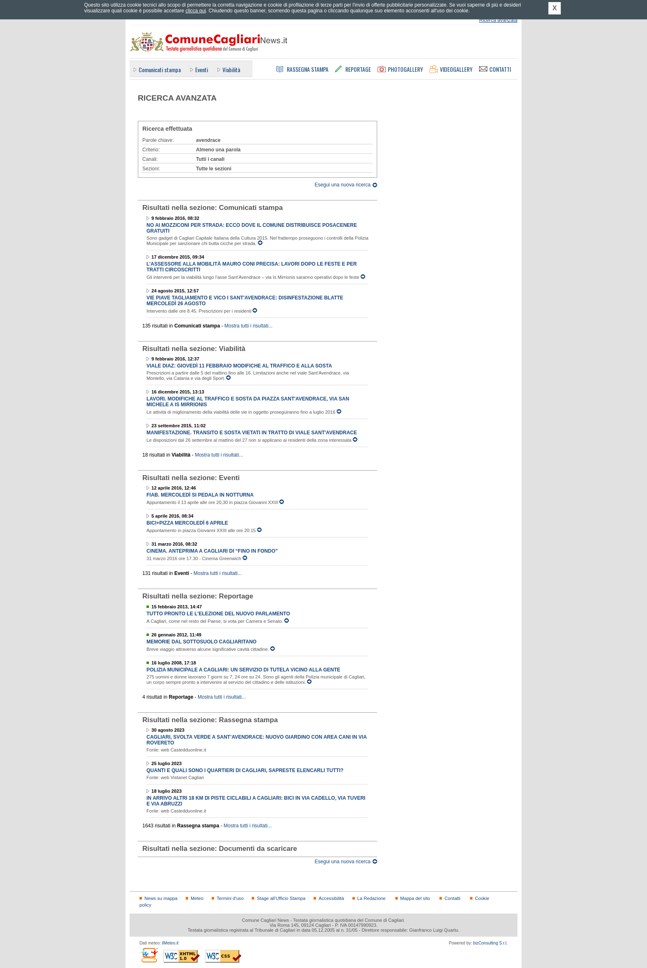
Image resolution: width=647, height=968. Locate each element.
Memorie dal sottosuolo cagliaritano (201, 642)
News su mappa (160, 898)
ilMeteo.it (170, 943)
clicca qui (195, 11)
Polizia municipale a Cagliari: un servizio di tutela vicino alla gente (243, 670)
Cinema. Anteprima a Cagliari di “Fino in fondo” (212, 551)
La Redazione (371, 898)
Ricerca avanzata (498, 20)
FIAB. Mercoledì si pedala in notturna (200, 495)
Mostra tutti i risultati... (248, 326)
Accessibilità (331, 898)
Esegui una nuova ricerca (343, 185)
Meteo (197, 898)
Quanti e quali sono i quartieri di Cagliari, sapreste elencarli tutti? (244, 770)
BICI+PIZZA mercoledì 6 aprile (187, 523)
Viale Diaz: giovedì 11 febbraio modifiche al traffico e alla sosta (239, 366)
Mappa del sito (415, 898)
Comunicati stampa (160, 69)
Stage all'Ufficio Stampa (281, 898)
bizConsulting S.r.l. (490, 943)
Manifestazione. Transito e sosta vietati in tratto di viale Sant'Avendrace (251, 433)
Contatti (452, 898)
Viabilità (231, 69)
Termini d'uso (230, 898)
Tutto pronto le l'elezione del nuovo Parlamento (218, 614)
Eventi (201, 69)
